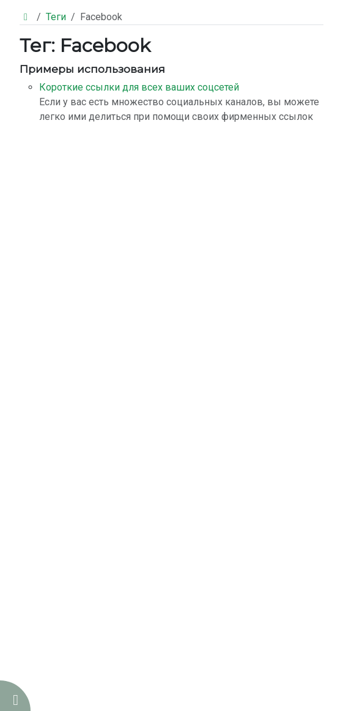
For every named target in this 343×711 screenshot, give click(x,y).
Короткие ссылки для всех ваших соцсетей (139, 87)
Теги (56, 17)
